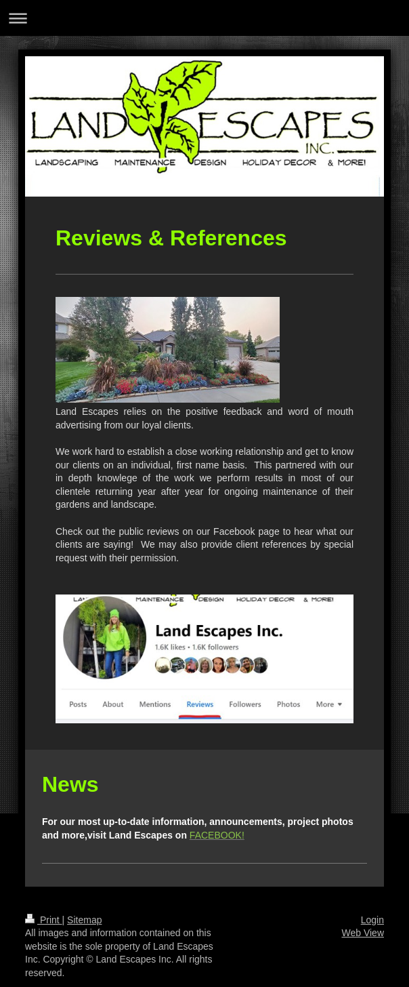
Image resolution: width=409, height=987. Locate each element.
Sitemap (84, 919)
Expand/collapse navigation (204, 18)
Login (372, 919)
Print (43, 919)
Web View (362, 932)
